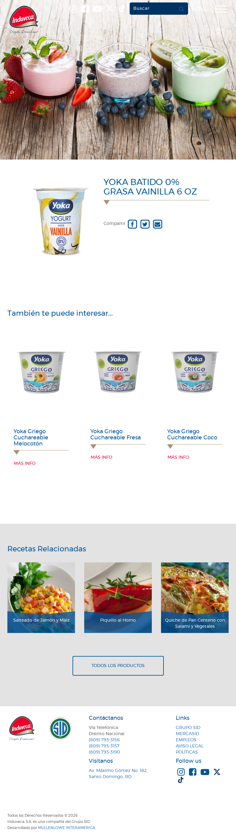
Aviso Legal (189, 746)
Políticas (187, 752)
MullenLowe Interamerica (66, 828)
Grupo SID (188, 728)
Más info (24, 463)
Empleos (186, 740)
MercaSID (187, 734)
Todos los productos (118, 666)
